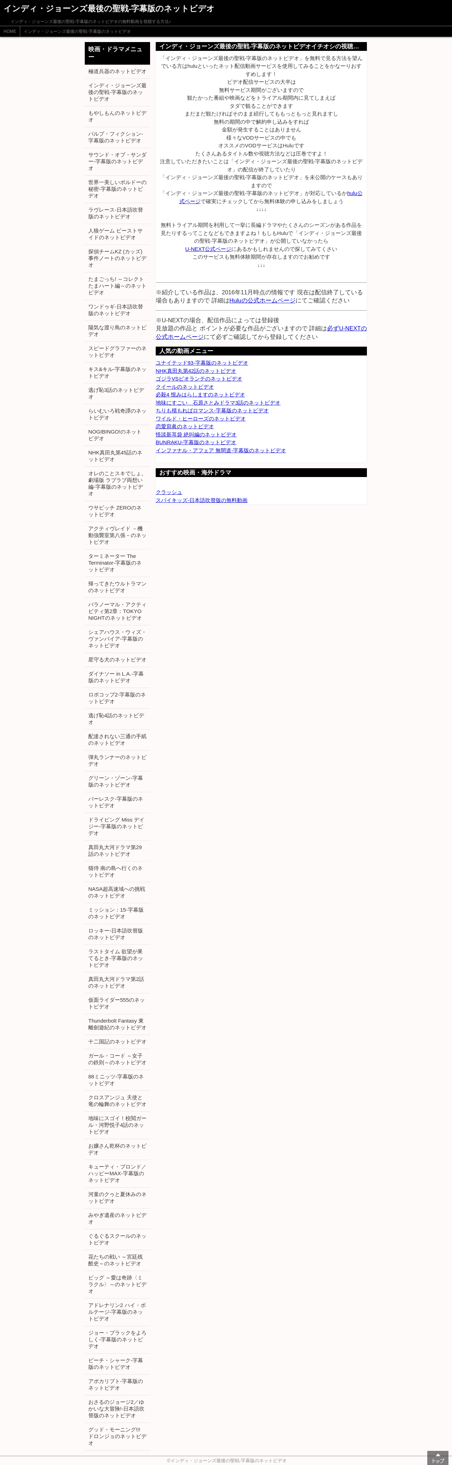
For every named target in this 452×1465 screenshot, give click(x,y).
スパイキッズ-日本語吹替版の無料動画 (202, 500)
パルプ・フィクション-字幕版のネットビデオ (115, 137)
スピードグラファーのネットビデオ (117, 351)
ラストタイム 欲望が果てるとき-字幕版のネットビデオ (115, 958)
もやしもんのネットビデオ (117, 116)
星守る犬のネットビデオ (117, 660)
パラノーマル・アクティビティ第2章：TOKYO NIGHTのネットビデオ (117, 611)
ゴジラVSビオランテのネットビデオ (199, 379)
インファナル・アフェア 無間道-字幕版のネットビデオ (221, 450)
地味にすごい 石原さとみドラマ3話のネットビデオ (218, 403)
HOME (10, 31)
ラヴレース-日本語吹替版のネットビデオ (115, 213)
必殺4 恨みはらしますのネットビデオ (200, 395)
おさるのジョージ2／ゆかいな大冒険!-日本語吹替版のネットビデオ (116, 1408)
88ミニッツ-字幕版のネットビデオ (116, 1079)
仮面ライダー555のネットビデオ (116, 1003)
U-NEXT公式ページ (208, 249)
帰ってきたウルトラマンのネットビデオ (117, 587)
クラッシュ (169, 492)
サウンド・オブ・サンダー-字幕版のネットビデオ (117, 161)
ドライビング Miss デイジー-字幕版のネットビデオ (116, 826)
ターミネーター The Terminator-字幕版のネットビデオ (115, 562)
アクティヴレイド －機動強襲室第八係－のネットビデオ (117, 535)
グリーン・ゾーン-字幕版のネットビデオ (115, 781)
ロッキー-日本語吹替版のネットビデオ (115, 934)
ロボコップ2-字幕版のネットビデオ (117, 698)
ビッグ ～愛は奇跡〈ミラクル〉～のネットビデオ (117, 1284)
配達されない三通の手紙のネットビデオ (117, 739)
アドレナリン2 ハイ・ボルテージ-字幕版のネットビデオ (117, 1312)
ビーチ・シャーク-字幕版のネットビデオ (115, 1363)
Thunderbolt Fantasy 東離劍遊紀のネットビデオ (117, 1024)
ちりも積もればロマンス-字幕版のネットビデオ (212, 410)
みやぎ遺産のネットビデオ (117, 1218)
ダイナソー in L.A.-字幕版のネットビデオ (116, 677)
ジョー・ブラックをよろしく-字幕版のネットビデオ (117, 1339)
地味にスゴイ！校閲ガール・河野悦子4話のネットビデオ (117, 1125)
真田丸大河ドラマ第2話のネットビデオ (116, 982)
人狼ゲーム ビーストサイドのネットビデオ (115, 234)
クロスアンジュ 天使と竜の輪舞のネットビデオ (117, 1100)
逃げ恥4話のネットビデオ (116, 718)
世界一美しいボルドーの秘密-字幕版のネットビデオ (117, 189)
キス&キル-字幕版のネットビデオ (117, 372)
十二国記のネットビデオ (117, 1042)
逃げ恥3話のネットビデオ (116, 393)
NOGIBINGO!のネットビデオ (115, 435)
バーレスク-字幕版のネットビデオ (115, 802)
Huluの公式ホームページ (263, 300)
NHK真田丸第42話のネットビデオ (196, 371)
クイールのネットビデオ (185, 387)
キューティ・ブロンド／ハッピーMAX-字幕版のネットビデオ (117, 1173)
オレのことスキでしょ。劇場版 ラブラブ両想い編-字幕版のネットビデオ (117, 483)
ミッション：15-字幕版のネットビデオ (116, 913)
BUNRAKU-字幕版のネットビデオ (196, 442)
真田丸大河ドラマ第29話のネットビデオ (115, 850)
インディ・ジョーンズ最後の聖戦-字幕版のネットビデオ (77, 31)
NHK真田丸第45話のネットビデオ (115, 455)
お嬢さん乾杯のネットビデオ (117, 1149)
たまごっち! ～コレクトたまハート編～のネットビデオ (117, 285)
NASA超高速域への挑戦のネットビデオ (116, 892)
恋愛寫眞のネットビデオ (185, 426)
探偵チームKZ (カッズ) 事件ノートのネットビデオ (117, 258)
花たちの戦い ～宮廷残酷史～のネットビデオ (115, 1260)
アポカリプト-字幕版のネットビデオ (115, 1384)
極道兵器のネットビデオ (117, 71)
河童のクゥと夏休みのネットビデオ (117, 1197)
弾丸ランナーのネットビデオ (117, 760)
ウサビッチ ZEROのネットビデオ (115, 511)
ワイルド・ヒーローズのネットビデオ (201, 419)
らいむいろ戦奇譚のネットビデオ (117, 414)
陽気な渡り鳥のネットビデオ (117, 330)
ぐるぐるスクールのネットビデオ (117, 1239)
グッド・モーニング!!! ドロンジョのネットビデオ (117, 1436)
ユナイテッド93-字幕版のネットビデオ (202, 363)
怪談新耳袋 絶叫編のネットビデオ (196, 434)
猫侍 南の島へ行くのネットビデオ (115, 871)
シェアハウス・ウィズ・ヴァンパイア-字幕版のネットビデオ (117, 638)
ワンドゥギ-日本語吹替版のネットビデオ (115, 310)
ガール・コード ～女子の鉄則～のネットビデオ (117, 1059)
